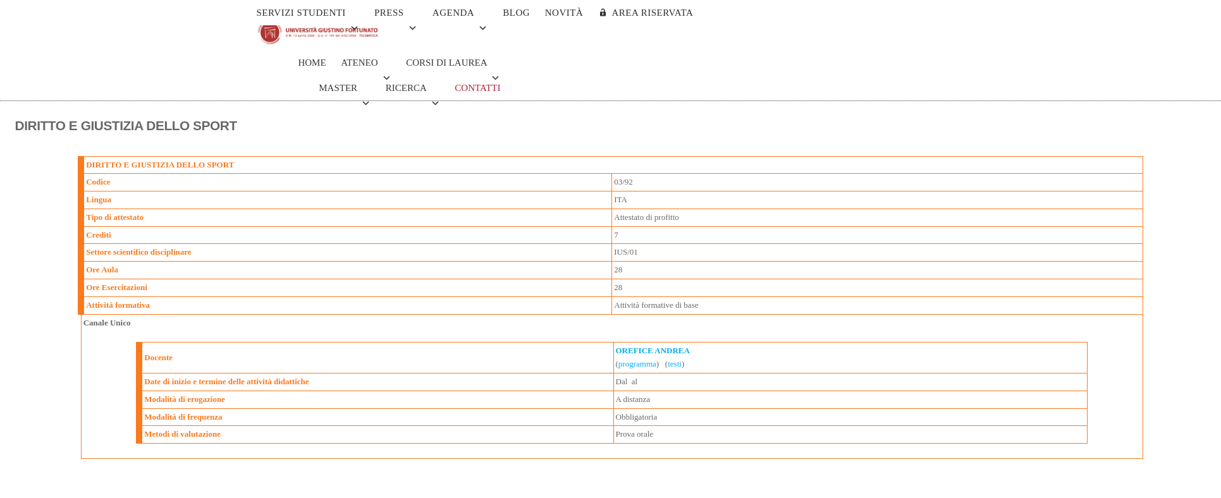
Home (312, 63)
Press (395, 16)
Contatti (477, 88)
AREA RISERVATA (652, 13)
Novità (564, 13)
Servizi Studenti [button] (308, 16)
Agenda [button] (460, 16)
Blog (516, 13)
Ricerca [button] (413, 91)
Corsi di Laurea (453, 66)
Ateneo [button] (366, 66)
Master (345, 91)
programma (637, 363)
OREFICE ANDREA (653, 350)
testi (675, 363)
